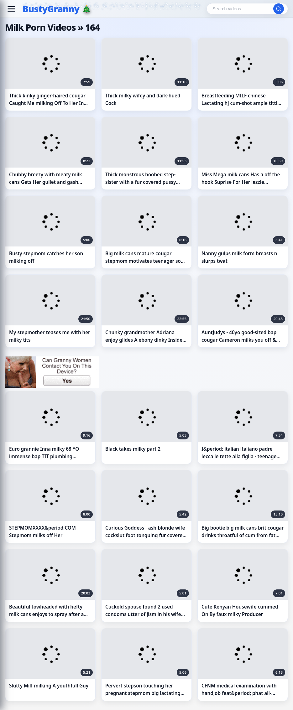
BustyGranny (51, 9)
